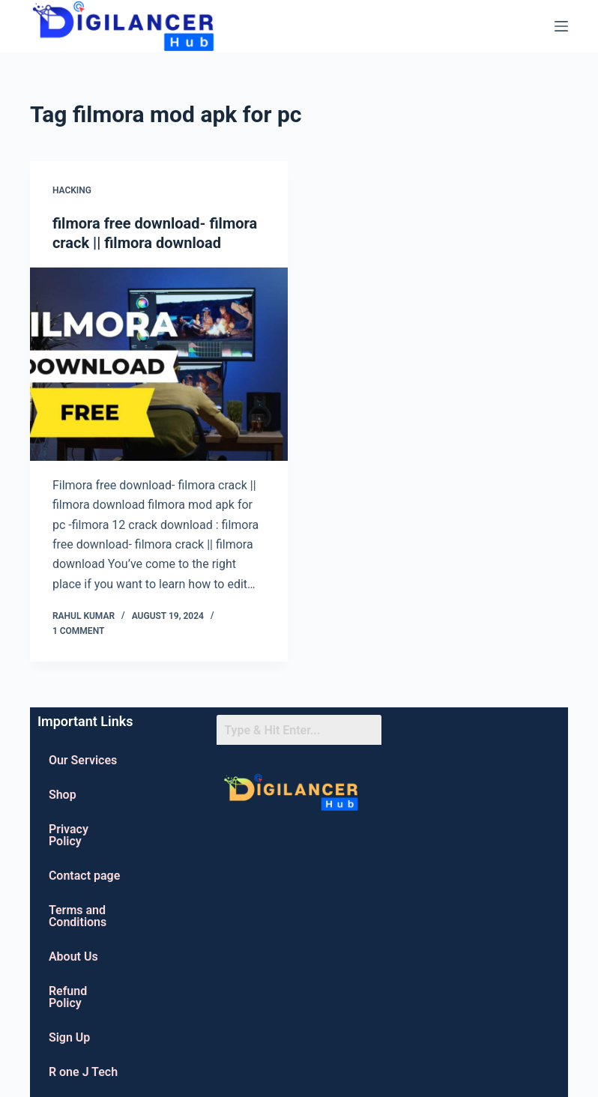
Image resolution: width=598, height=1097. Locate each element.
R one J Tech (83, 1072)
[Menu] (561, 26)
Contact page (84, 875)
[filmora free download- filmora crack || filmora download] (159, 364)
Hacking (71, 190)
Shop (62, 795)
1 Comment (78, 631)
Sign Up (69, 1037)
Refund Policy (68, 997)
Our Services (83, 760)
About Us (73, 956)
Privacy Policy (68, 835)
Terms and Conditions (77, 916)
